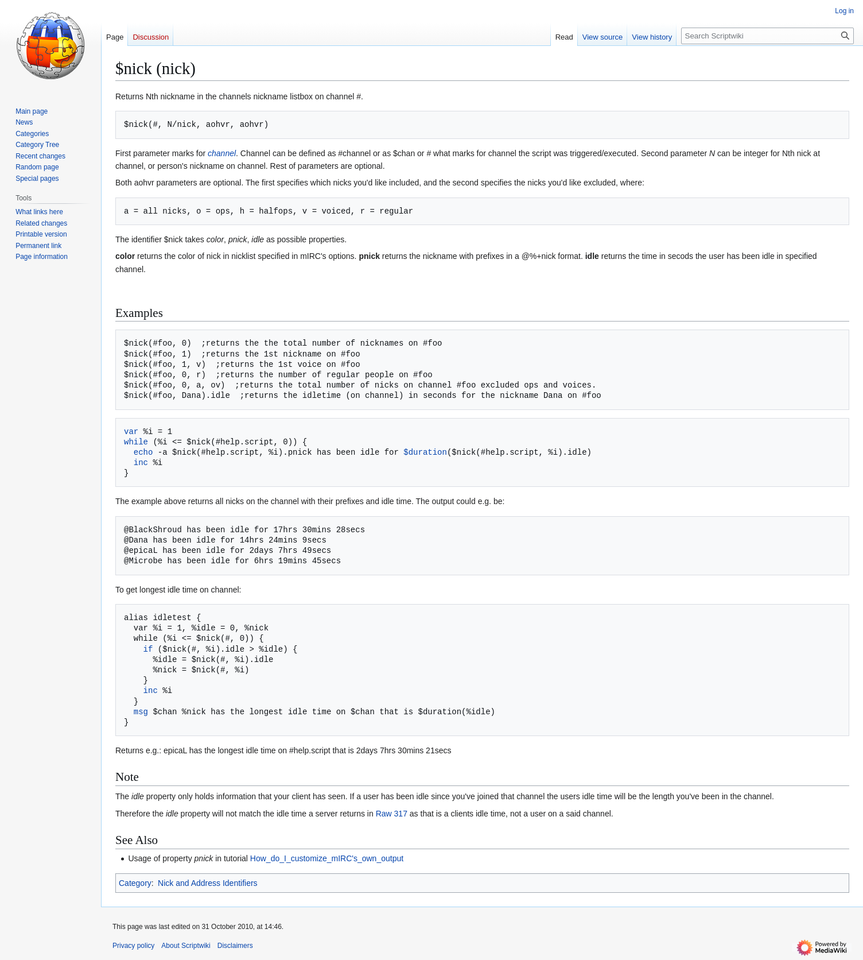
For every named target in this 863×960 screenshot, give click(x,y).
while (136, 441)
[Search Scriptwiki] (767, 36)
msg (141, 711)
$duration (425, 452)
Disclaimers (235, 946)
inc (141, 462)
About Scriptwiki (185, 946)
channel (222, 153)
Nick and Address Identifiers (208, 883)
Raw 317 (391, 813)
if (148, 649)
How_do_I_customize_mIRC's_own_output (326, 858)
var (131, 431)
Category (135, 883)
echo (143, 452)
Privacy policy (133, 946)
